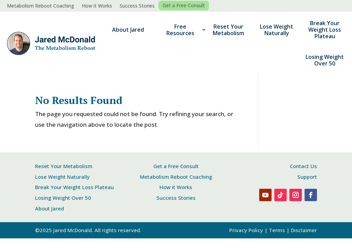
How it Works (97, 6)
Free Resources (180, 30)
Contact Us (303, 166)
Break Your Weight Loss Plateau (324, 29)
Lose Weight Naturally (276, 30)
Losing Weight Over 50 (325, 60)
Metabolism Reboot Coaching (40, 6)
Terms (277, 230)
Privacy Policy (246, 230)
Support (307, 176)
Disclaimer (304, 230)
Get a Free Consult (184, 5)
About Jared (128, 29)
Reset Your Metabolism (228, 30)
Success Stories (137, 6)
